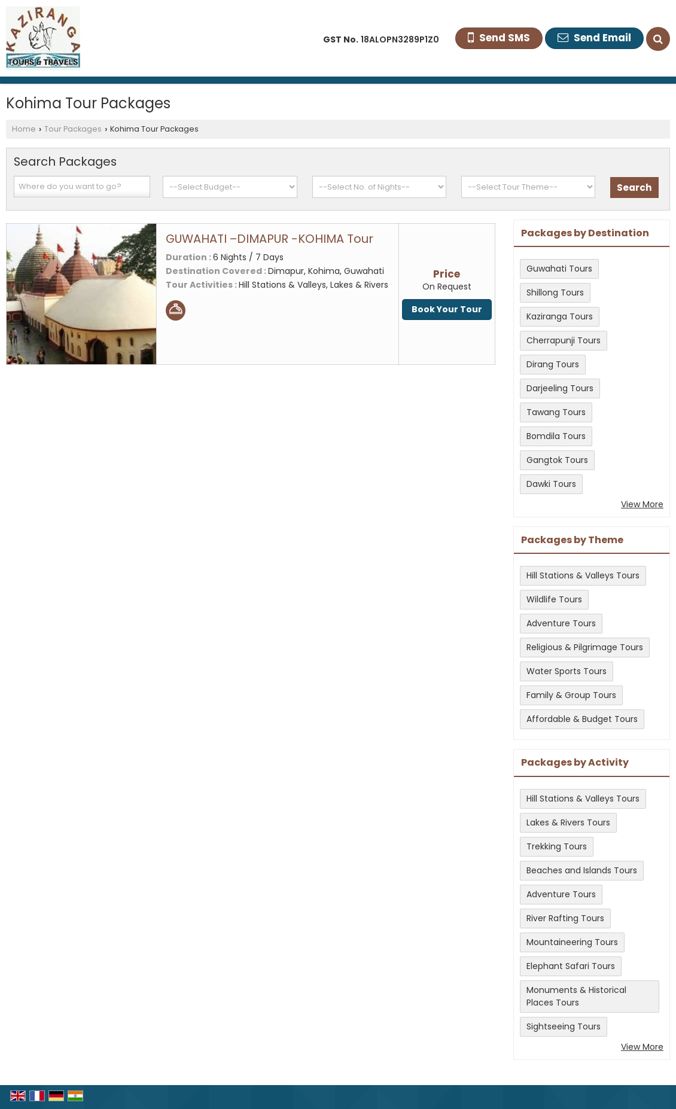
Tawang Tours (556, 412)
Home (24, 129)
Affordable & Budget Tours (582, 719)
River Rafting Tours (565, 918)
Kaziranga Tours (559, 316)
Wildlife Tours (554, 599)
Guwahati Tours (559, 269)
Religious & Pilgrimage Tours (584, 647)
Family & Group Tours (571, 695)
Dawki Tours (551, 484)
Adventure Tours (561, 623)
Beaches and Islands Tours (581, 870)
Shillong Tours (555, 292)
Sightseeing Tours (563, 1026)
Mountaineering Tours (572, 942)
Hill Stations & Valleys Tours (583, 575)
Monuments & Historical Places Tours (576, 996)
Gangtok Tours (557, 460)
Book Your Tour (447, 309)
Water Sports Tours (566, 671)
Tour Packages (73, 129)
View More (642, 504)
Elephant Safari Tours (570, 966)
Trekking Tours (556, 846)
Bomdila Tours (556, 436)
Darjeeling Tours (559, 388)
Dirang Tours (552, 364)
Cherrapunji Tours (563, 340)
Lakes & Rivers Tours (568, 822)
